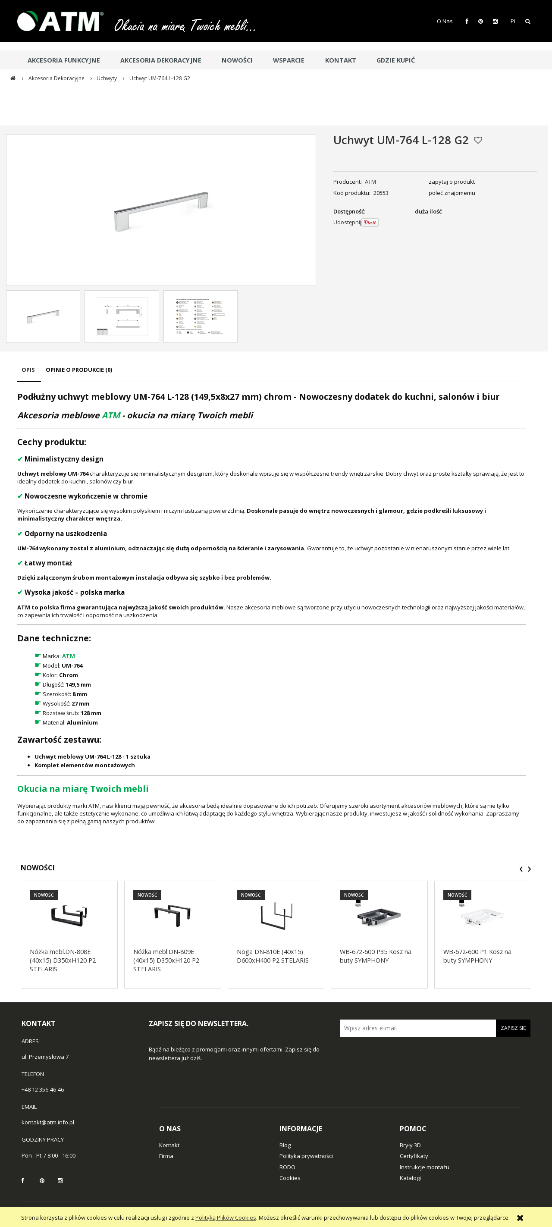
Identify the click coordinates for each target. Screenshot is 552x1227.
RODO (287, 1167)
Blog (285, 1145)
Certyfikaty (414, 1156)
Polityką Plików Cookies (225, 1217)
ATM (370, 181)
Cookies (290, 1178)
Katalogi (410, 1178)
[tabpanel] (271, 608)
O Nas (445, 21)
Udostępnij (347, 222)
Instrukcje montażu (424, 1167)
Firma (166, 1156)
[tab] (29, 374)
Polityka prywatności (306, 1156)
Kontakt (169, 1145)
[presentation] (521, 869)
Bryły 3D (410, 1145)
